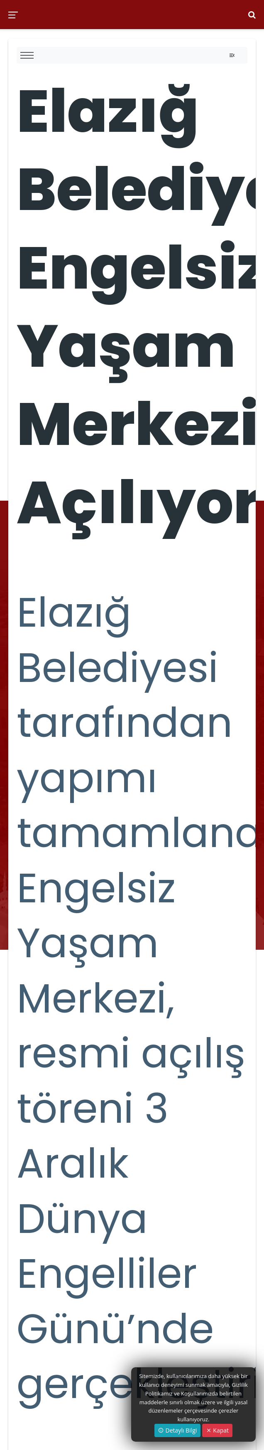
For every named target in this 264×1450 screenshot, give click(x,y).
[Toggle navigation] (232, 55)
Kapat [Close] (217, 1430)
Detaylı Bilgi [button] (177, 1430)
